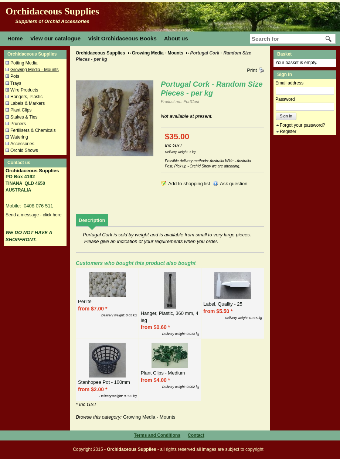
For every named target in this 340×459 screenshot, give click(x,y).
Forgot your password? (302, 125)
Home (15, 38)
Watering (19, 137)
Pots (14, 76)
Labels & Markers (27, 103)
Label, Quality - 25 (222, 304)
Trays (15, 83)
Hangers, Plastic (26, 96)
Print (252, 70)
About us (176, 38)
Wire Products (24, 90)
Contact (196, 435)
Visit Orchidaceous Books (122, 38)
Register (288, 131)
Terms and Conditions (157, 435)
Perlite (85, 301)
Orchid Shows (24, 150)
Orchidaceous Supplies (52, 11)
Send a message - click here (33, 214)
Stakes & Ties (23, 117)
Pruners (18, 123)
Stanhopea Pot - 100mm (104, 382)
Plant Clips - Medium (163, 373)
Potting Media (23, 63)
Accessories (22, 143)
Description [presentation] (92, 220)
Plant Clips (20, 110)
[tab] (92, 220)
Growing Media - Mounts (34, 69)
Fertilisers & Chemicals (33, 130)
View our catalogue (55, 38)
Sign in (286, 116)
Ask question (233, 183)
